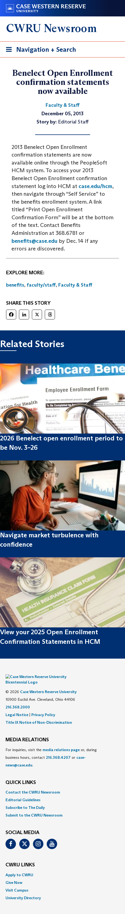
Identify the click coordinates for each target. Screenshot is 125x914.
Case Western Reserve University (48, 683)
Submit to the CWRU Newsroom (34, 807)
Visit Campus (16, 882)
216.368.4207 (58, 749)
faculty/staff (41, 285)
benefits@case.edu (34, 241)
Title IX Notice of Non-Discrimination (38, 714)
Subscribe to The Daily (25, 799)
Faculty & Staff (75, 285)
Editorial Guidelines (22, 791)
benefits (15, 285)
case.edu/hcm (95, 186)
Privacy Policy (43, 706)
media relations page (61, 741)
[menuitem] (62, 784)
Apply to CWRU (19, 866)
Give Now (13, 874)
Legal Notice (16, 706)
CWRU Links (20, 857)
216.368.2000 (17, 698)
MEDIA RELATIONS (27, 731)
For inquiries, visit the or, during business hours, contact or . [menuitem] (51, 749)
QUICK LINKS (20, 774)
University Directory (23, 889)
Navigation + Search (39, 50)
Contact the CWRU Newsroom (32, 784)
